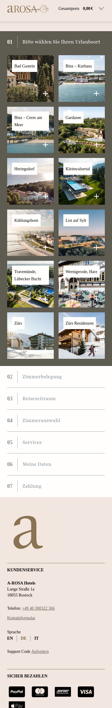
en (10, 638)
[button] (30, 78)
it (36, 638)
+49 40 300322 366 (38, 608)
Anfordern (40, 651)
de (23, 638)
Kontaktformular (21, 618)
